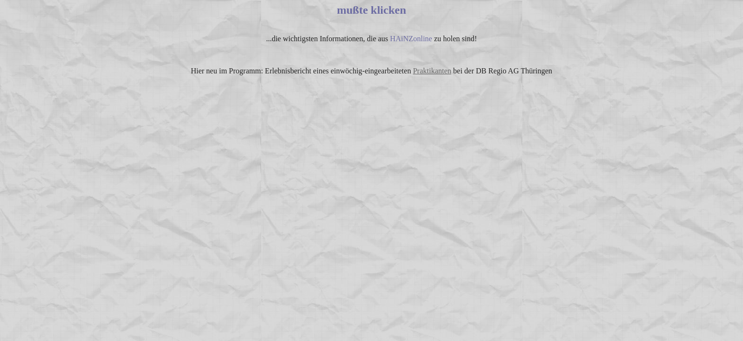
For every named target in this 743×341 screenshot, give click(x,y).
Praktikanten (432, 71)
